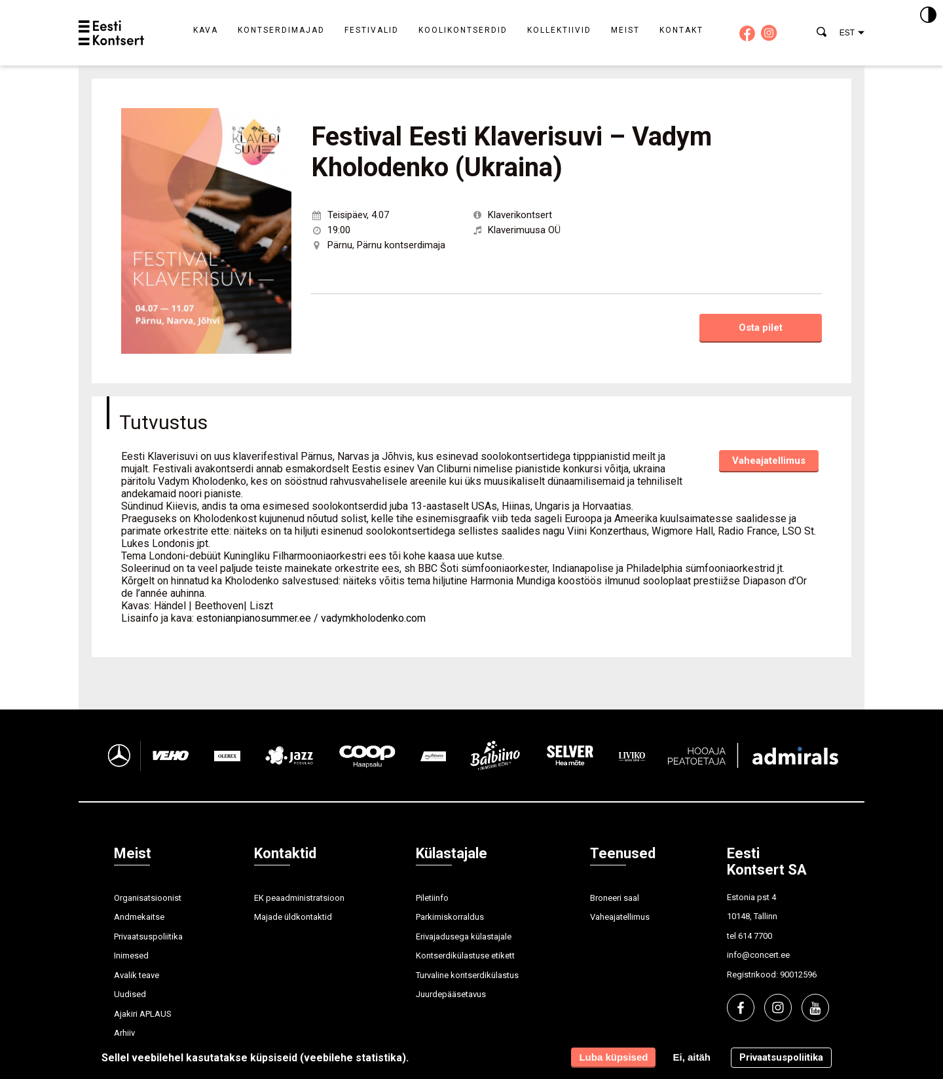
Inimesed (131, 955)
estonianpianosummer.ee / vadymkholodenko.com (311, 618)
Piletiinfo (432, 898)
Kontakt (681, 30)
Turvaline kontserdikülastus (467, 975)
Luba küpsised (613, 1057)
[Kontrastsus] (928, 16)
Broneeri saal (614, 898)
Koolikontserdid (463, 30)
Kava (205, 30)
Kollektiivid (559, 30)
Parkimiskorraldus (450, 917)
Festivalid (371, 30)
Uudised (130, 994)
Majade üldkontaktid (293, 917)
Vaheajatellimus (768, 460)
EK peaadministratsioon (299, 898)
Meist (625, 30)
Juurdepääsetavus (451, 994)
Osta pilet (761, 327)
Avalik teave (136, 975)
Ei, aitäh (692, 1057)
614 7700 (755, 936)
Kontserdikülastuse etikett (465, 955)
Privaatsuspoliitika (148, 936)
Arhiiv (124, 1033)
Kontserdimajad (281, 30)
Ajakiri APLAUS (143, 1014)
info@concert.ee (758, 955)
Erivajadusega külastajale (463, 936)
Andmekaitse (139, 917)
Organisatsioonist (147, 898)
